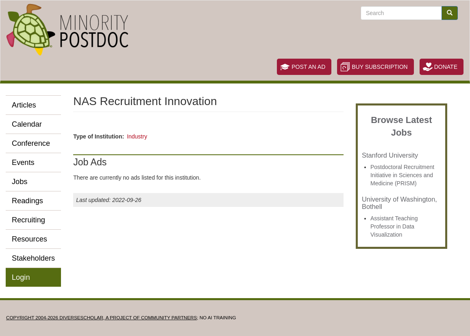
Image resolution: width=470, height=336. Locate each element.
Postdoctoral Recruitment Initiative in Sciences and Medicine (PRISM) (402, 175)
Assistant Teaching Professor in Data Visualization (394, 226)
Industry (137, 136)
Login (21, 277)
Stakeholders (33, 258)
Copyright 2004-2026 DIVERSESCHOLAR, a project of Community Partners (101, 317)
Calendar (27, 124)
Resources (29, 239)
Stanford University (390, 155)
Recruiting (28, 220)
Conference (31, 143)
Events (23, 162)
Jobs (19, 182)
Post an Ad (308, 67)
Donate (445, 67)
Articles (24, 105)
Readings (27, 201)
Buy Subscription (379, 67)
